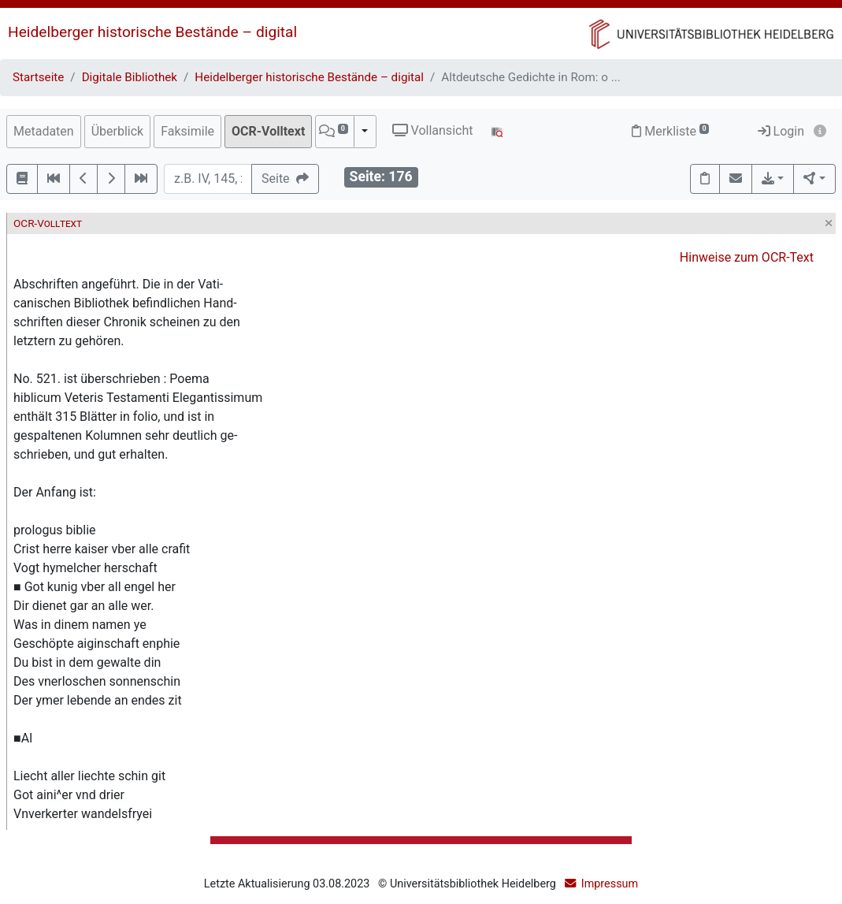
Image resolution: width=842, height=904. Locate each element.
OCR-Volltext (268, 131)
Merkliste (670, 131)
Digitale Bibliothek (129, 77)
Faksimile (187, 131)
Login (781, 131)
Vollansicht (432, 130)
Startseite (38, 77)
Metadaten (43, 131)
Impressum (609, 884)
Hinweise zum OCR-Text (747, 257)
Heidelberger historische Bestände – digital (152, 32)
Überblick (117, 131)
